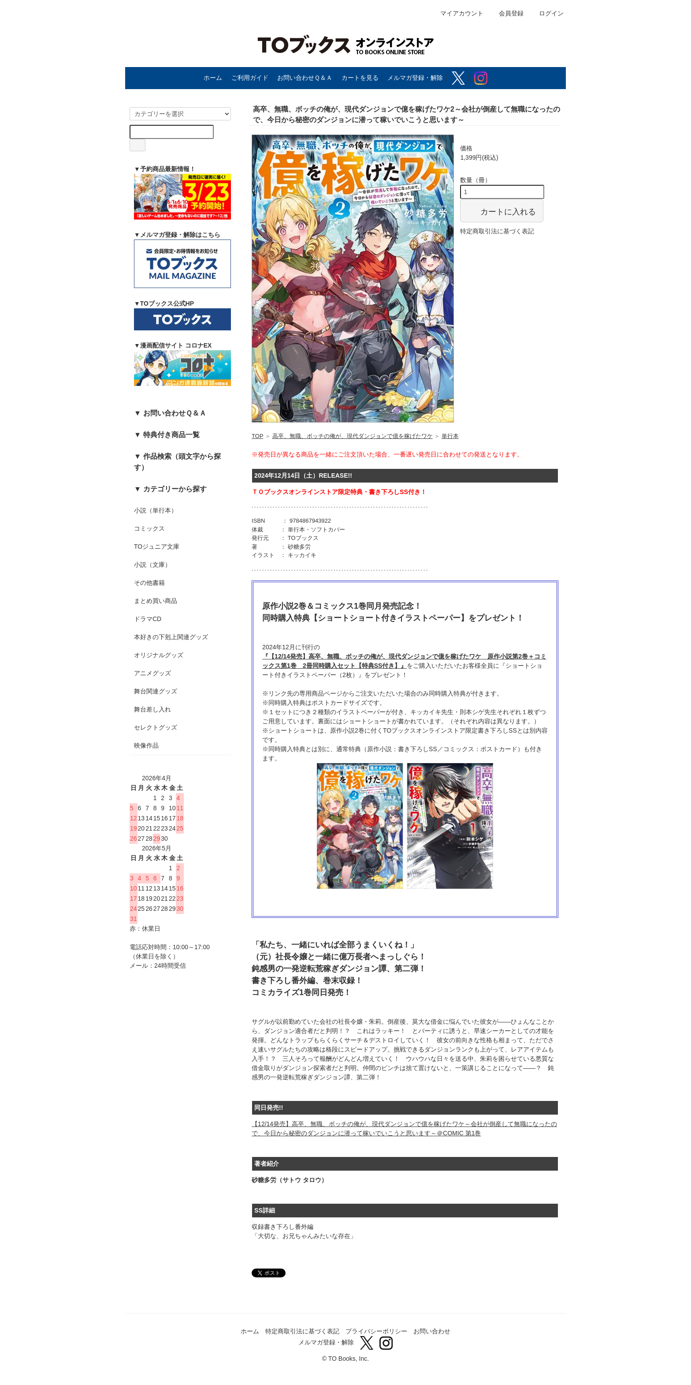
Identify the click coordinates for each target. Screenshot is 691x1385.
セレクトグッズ (155, 727)
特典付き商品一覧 (171, 434)
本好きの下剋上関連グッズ (171, 636)
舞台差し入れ (152, 709)
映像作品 (146, 745)
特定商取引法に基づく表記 (497, 231)
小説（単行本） (155, 510)
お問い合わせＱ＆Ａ (304, 77)
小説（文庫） (152, 564)
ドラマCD (147, 618)
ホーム (213, 77)
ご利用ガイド (249, 77)
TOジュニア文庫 (156, 546)
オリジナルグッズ (158, 655)
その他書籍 (149, 582)
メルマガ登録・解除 (415, 77)
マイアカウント (457, 13)
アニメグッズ (152, 673)
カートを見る (360, 77)
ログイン (547, 13)
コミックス (149, 528)
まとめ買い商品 (155, 600)
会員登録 (507, 13)
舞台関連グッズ (155, 691)
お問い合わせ (431, 1331)
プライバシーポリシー (376, 1331)
